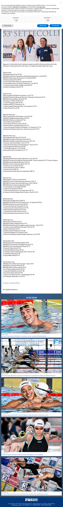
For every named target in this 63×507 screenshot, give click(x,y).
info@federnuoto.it (17, 505)
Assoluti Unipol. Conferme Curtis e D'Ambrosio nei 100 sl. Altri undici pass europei (25, 494)
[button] (61, 2)
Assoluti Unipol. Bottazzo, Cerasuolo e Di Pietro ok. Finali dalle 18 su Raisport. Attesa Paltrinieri (28, 375)
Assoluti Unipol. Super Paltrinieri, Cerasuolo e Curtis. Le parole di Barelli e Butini (24, 336)
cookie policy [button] (42, 7)
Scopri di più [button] (7, 25)
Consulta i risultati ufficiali (11, 283)
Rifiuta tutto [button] (43, 25)
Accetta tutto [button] (55, 25)
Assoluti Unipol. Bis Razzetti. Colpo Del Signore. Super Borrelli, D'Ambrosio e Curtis (25, 415)
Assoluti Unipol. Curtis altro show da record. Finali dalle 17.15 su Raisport (22, 454)
